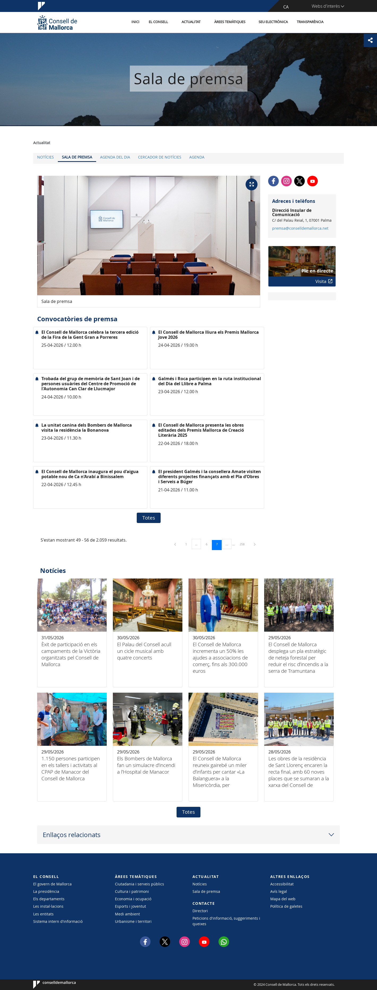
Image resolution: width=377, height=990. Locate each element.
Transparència (310, 22)
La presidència (46, 891)
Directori (200, 910)
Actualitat (191, 22)
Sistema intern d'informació (58, 921)
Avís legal (278, 891)
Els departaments (49, 898)
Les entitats (43, 913)
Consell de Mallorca (49, 984)
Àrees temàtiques (229, 22)
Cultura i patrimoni (132, 891)
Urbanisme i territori (133, 921)
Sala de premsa (77, 157)
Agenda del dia (115, 157)
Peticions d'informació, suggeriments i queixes (226, 921)
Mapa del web (282, 898)
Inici (136, 22)
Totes (148, 517)
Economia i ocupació (133, 898)
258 (244, 544)
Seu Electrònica (273, 22)
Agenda (196, 157)
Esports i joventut (130, 906)
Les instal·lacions (48, 906)
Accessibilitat (282, 883)
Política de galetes (286, 906)
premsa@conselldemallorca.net (300, 228)
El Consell (158, 22)
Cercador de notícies (159, 157)
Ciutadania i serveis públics (139, 883)
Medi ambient (127, 913)
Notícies (45, 157)
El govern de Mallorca (52, 883)
